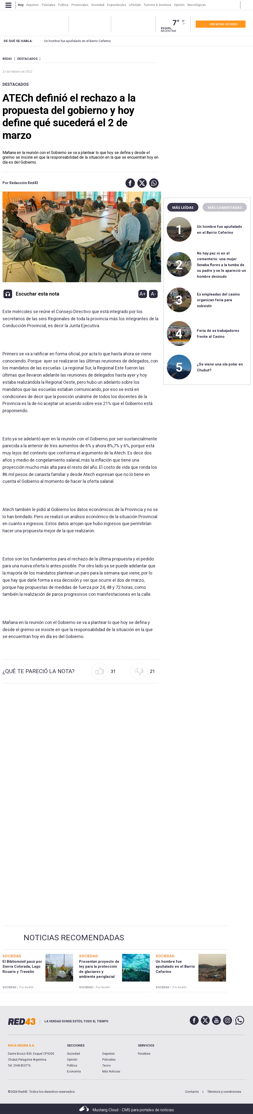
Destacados (15, 84)
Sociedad (73, 1053)
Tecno (106, 1065)
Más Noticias (111, 1071)
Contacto (192, 1091)
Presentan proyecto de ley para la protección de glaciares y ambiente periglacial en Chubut (99, 971)
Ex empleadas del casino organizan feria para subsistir (218, 300)
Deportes (108, 1053)
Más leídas (182, 207)
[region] (207, 88)
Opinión (72, 1059)
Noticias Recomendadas (73, 937)
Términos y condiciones (224, 1091)
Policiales (109, 1059)
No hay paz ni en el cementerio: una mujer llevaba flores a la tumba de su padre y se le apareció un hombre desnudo (221, 265)
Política (72, 1065)
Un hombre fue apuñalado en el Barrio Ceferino (68, 41)
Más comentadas (225, 207)
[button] (129, 183)
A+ (142, 294)
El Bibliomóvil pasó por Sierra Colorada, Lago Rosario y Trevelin (22, 966)
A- (153, 294)
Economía (74, 1071)
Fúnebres (144, 1053)
